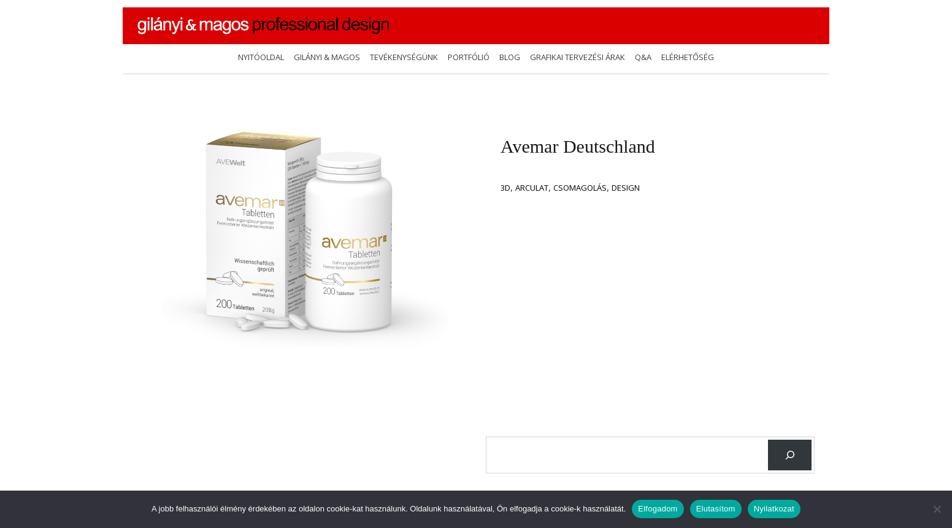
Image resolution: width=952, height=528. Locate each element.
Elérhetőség (687, 57)
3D (505, 187)
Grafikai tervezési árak (577, 57)
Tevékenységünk (404, 57)
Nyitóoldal (261, 57)
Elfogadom (657, 508)
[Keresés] (790, 455)
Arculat (531, 187)
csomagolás (580, 187)
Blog (509, 57)
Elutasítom (715, 508)
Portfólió (468, 57)
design (626, 187)
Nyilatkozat (774, 508)
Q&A (643, 57)
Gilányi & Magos (327, 57)
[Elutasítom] (937, 509)
